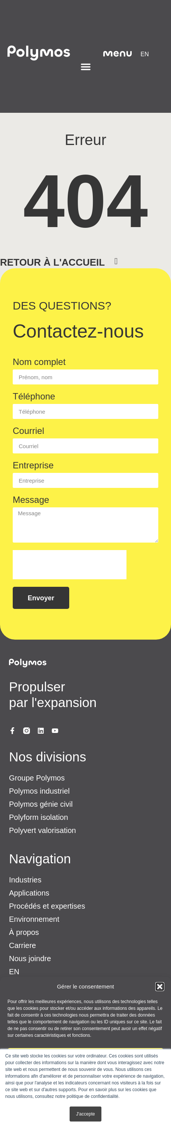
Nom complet (39, 362)
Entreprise (33, 465)
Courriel (28, 431)
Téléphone (34, 396)
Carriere (22, 945)
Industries (25, 880)
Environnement (34, 919)
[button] (160, 986)
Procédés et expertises (47, 906)
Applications (29, 893)
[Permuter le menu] (85, 66)
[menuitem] (145, 54)
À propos (24, 932)
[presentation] (69, 564)
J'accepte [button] (85, 1114)
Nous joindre (30, 958)
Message (31, 500)
